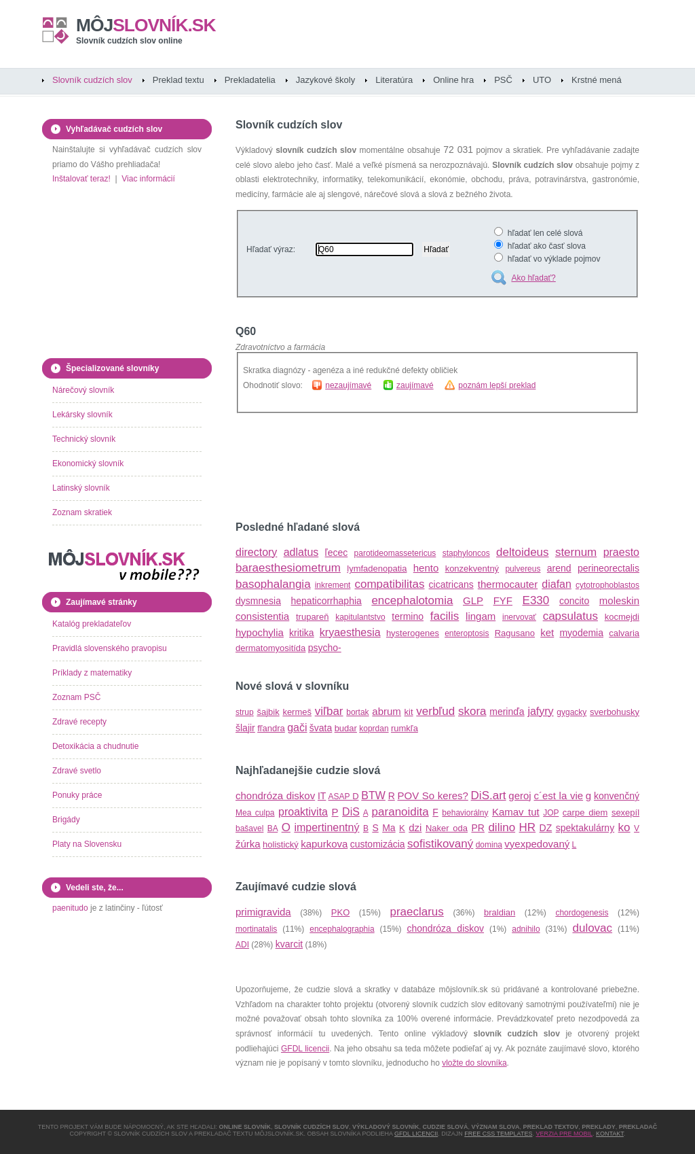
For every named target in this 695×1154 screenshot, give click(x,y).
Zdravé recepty (79, 722)
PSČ (503, 80)
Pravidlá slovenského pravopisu (109, 648)
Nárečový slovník (83, 390)
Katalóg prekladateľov (91, 624)
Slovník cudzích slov (92, 80)
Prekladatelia (250, 80)
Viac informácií (147, 178)
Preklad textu (178, 80)
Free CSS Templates (498, 1133)
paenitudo (70, 908)
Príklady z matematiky (92, 673)
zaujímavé (415, 385)
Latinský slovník (81, 488)
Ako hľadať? (533, 278)
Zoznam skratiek (82, 512)
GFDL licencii (305, 1048)
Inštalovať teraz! (81, 178)
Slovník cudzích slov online (129, 41)
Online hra (453, 80)
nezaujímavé (348, 385)
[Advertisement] (394, 467)
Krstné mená (596, 80)
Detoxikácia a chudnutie (95, 746)
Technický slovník (83, 439)
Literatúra (394, 80)
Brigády (66, 819)
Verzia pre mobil (564, 1133)
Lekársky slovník (82, 414)
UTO (542, 80)
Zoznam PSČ (76, 697)
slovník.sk (146, 25)
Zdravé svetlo (76, 770)
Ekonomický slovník (88, 463)
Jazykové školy (325, 80)
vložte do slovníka (474, 1063)
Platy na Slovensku (86, 844)
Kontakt (610, 1133)
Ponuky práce (77, 795)
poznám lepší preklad (497, 385)
